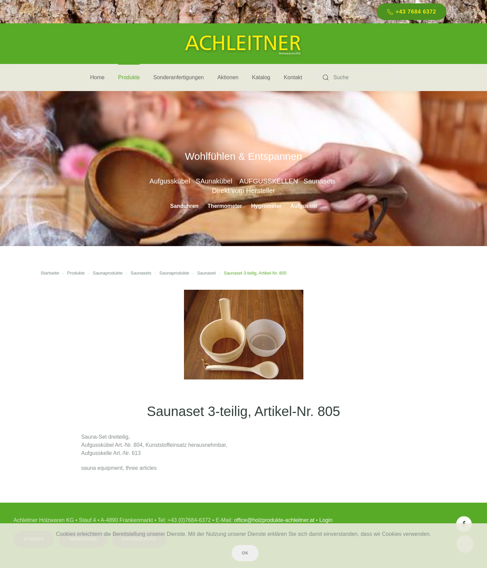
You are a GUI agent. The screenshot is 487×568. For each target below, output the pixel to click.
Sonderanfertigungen (178, 77)
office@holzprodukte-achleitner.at (273, 520)
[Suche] (356, 77)
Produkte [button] (129, 77)
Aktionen (227, 77)
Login (324, 520)
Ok (245, 553)
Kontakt (293, 77)
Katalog (261, 77)
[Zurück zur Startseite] (243, 43)
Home (97, 77)
